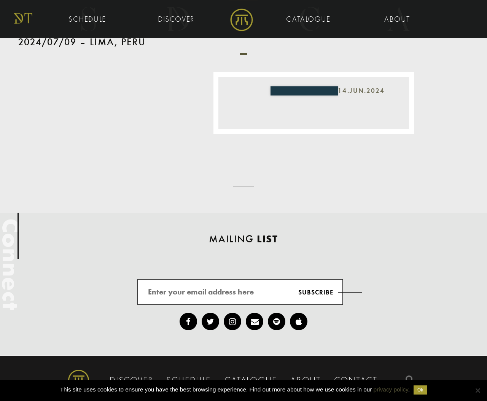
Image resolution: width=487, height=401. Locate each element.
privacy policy (391, 389)
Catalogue (309, 20)
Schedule (88, 20)
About (398, 20)
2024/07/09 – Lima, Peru (82, 43)
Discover (177, 20)
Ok (420, 390)
